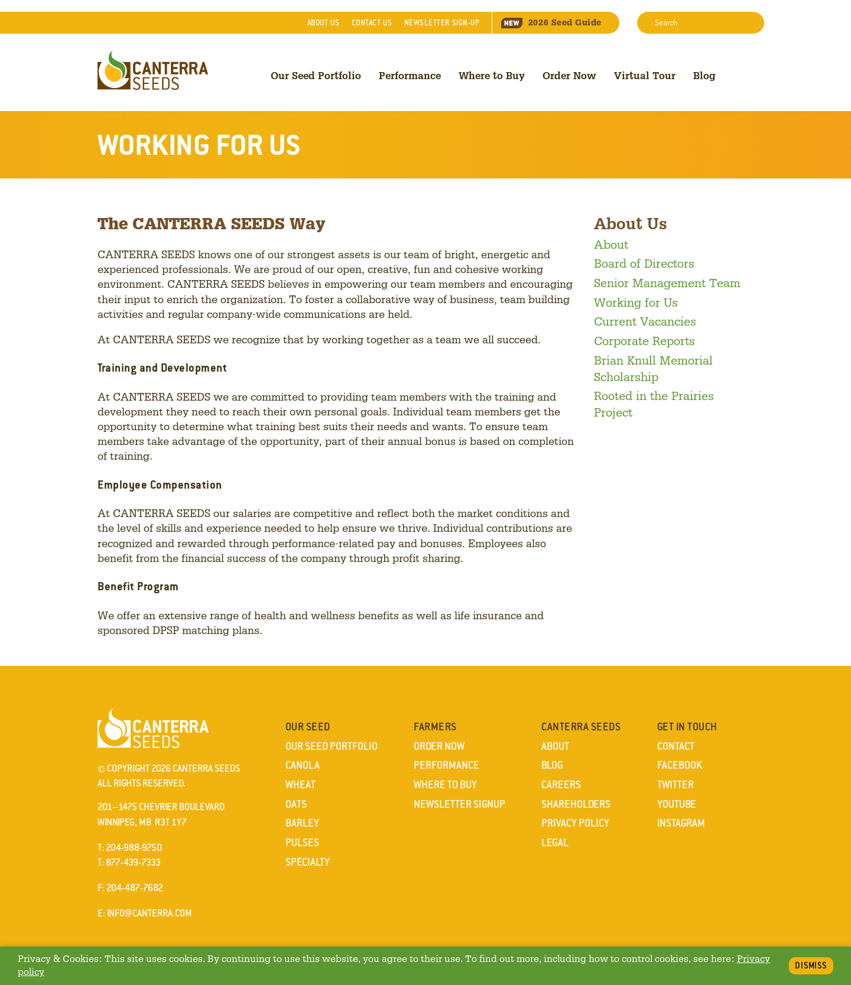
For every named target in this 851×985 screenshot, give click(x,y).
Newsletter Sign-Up (442, 23)
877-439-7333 (133, 862)
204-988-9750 (134, 847)
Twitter (675, 784)
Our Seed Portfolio (316, 75)
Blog (704, 75)
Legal (555, 842)
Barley (302, 823)
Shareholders (575, 804)
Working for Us (636, 302)
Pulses (302, 842)
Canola (302, 765)
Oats (296, 804)
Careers (561, 784)
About (323, 22)
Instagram (681, 823)
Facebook (679, 765)
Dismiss (811, 965)
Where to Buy (492, 75)
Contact (372, 22)
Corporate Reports (644, 340)
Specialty (307, 862)
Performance (410, 75)
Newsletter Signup (459, 804)
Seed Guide (551, 22)
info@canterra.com (149, 913)
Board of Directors (644, 263)
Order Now (569, 75)
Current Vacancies (645, 321)
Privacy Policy (575, 823)
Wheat (300, 784)
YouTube (676, 804)
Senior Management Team (667, 282)
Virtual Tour (644, 75)
